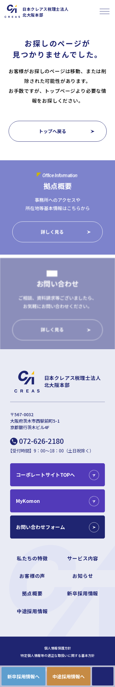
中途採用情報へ (68, 676)
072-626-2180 (41, 441)
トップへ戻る (52, 131)
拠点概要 (32, 593)
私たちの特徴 (32, 558)
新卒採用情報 (82, 593)
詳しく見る (52, 232)
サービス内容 (82, 558)
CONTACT (102, 676)
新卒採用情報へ (23, 676)
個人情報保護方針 (57, 648)
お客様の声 (32, 575)
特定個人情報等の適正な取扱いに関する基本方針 (58, 655)
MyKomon (28, 500)
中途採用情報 (32, 611)
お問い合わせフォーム (40, 527)
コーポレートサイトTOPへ (45, 474)
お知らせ (82, 575)
